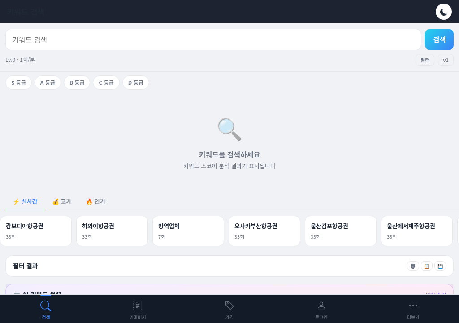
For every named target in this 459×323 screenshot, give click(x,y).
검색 (439, 39)
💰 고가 (62, 201)
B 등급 (77, 82)
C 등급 (106, 82)
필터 (424, 59)
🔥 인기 (95, 201)
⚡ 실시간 (25, 201)
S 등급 (18, 82)
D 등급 (135, 82)
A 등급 (47, 82)
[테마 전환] (444, 12)
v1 (446, 59)
